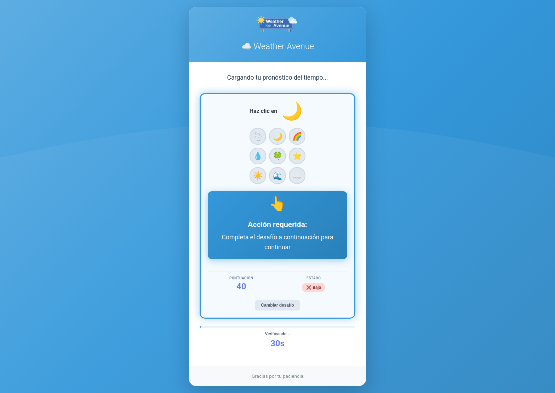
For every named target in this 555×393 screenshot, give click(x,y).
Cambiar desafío (277, 305)
